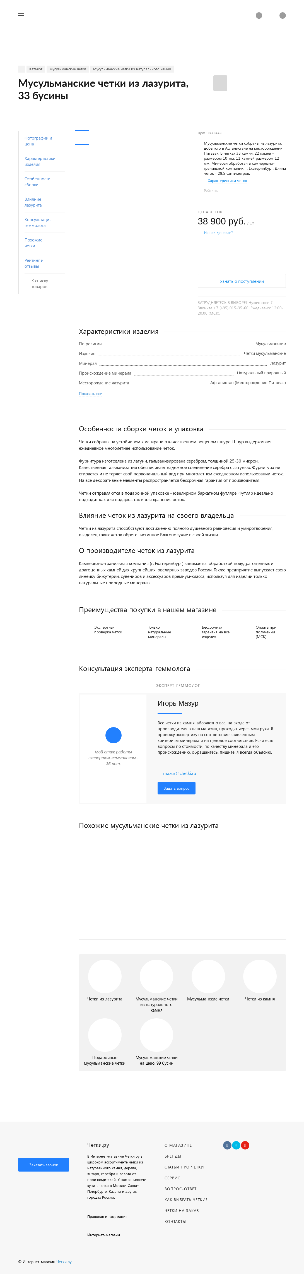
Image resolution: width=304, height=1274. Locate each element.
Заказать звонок (43, 1164)
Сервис (172, 1177)
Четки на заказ (182, 1210)
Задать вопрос (176, 788)
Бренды (173, 1156)
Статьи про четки (184, 1167)
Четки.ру (64, 1261)
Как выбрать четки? (186, 1199)
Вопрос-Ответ (181, 1188)
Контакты (175, 1221)
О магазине (178, 1145)
